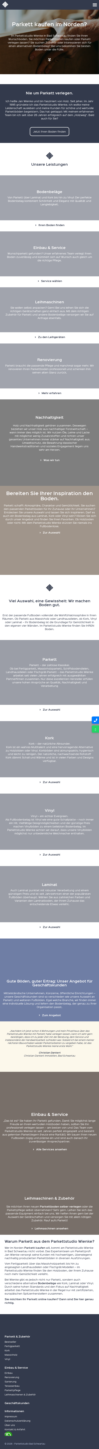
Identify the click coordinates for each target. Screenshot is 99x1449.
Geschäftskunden (17, 1403)
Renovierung (12, 1377)
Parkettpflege (13, 1390)
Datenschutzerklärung (17, 1420)
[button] (94, 4)
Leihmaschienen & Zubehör (20, 1394)
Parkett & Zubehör (17, 1336)
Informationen (14, 1411)
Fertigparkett (12, 1346)
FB (6, 1433)
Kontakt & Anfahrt (15, 1429)
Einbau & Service (16, 1367)
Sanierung (10, 1381)
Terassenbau (12, 1385)
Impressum (11, 1416)
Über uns (10, 1425)
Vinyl (7, 1359)
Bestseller (10, 1341)
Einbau (9, 1372)
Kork (7, 1350)
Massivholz (11, 1354)
